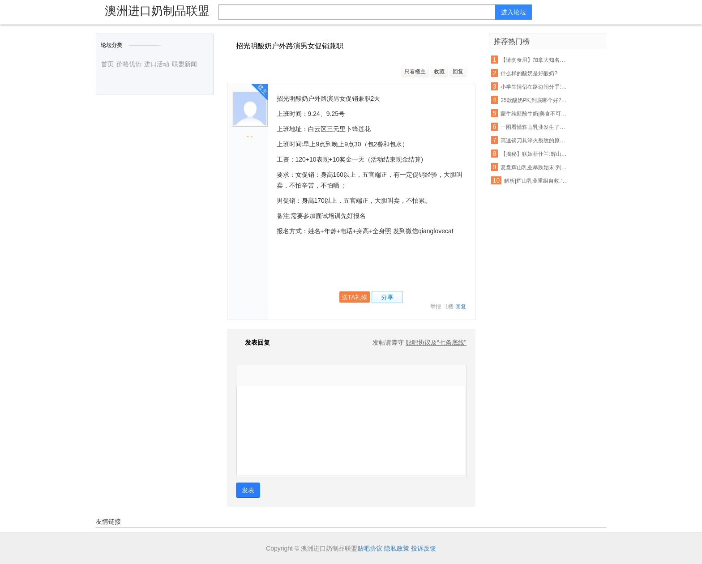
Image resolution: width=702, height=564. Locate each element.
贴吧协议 (369, 548)
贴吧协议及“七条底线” (436, 342)
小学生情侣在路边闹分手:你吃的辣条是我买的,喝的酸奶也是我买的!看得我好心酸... (535, 87)
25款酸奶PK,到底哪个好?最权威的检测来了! (535, 100)
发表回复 (253, 342)
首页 (107, 64)
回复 (458, 71)
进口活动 (156, 64)
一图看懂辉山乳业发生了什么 (535, 127)
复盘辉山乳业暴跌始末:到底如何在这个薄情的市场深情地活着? (535, 167)
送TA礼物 (355, 297)
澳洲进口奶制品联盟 (157, 10)
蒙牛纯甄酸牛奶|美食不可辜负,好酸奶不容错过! (535, 114)
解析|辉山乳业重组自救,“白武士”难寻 (538, 181)
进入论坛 (513, 12)
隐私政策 (396, 548)
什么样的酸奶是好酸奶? (529, 73)
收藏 (439, 71)
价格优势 (128, 64)
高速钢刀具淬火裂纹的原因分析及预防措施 (535, 140)
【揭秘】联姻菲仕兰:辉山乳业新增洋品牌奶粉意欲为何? (535, 154)
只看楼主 (415, 71)
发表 (248, 490)
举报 (435, 306)
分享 (387, 297)
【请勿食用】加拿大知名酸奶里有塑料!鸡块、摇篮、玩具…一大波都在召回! (535, 60)
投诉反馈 (423, 548)
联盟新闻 (184, 64)
